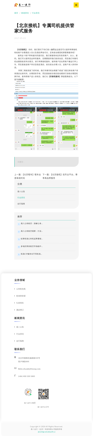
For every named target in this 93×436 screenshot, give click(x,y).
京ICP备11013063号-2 (46, 432)
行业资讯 (36, 13)
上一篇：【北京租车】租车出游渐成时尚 (27, 176)
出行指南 (21, 204)
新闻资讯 (25, 13)
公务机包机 (20, 289)
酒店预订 (19, 310)
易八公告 (21, 191)
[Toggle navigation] (76, 4)
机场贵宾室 (20, 296)
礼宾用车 (19, 303)
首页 (16, 13)
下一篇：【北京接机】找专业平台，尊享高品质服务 (60, 176)
